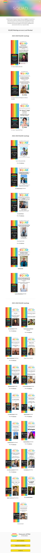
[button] (1, 1)
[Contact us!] (20, 550)
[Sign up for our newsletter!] (20, 545)
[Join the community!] (20, 540)
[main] (20, 8)
